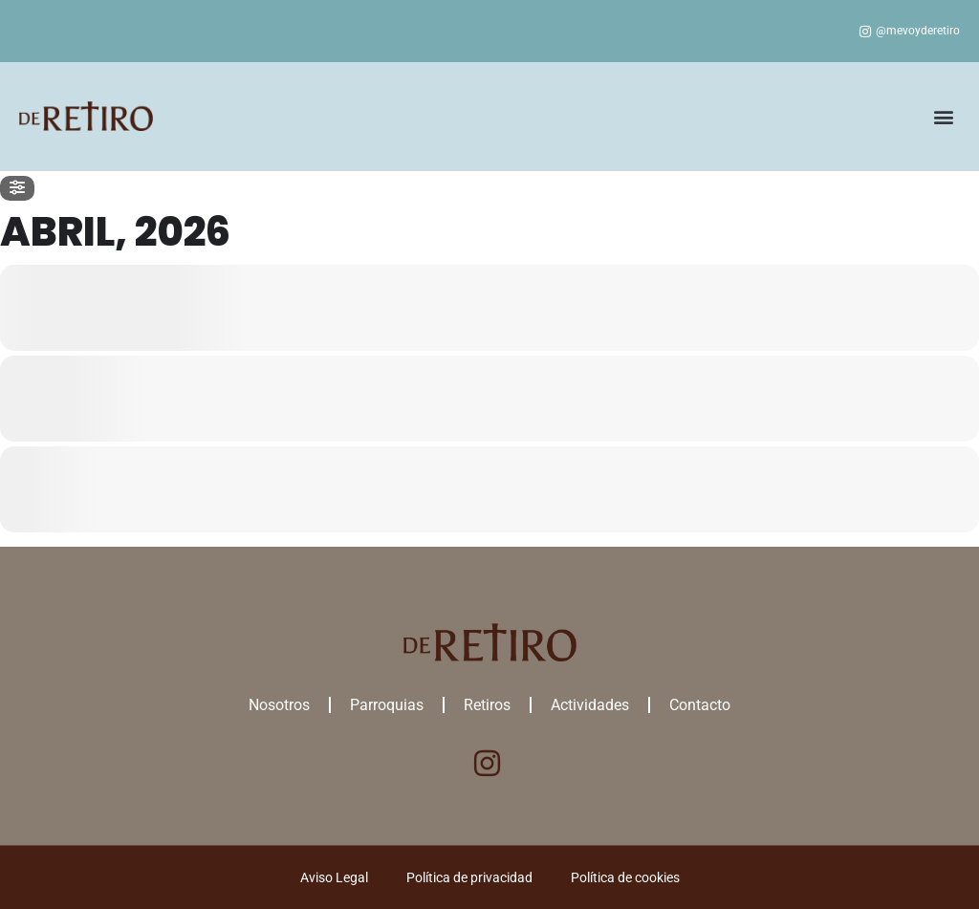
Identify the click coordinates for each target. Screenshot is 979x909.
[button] (944, 116)
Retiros (487, 705)
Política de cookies (625, 877)
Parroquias (387, 705)
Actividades (590, 705)
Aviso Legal (334, 877)
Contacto (699, 705)
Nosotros (279, 705)
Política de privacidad (469, 877)
